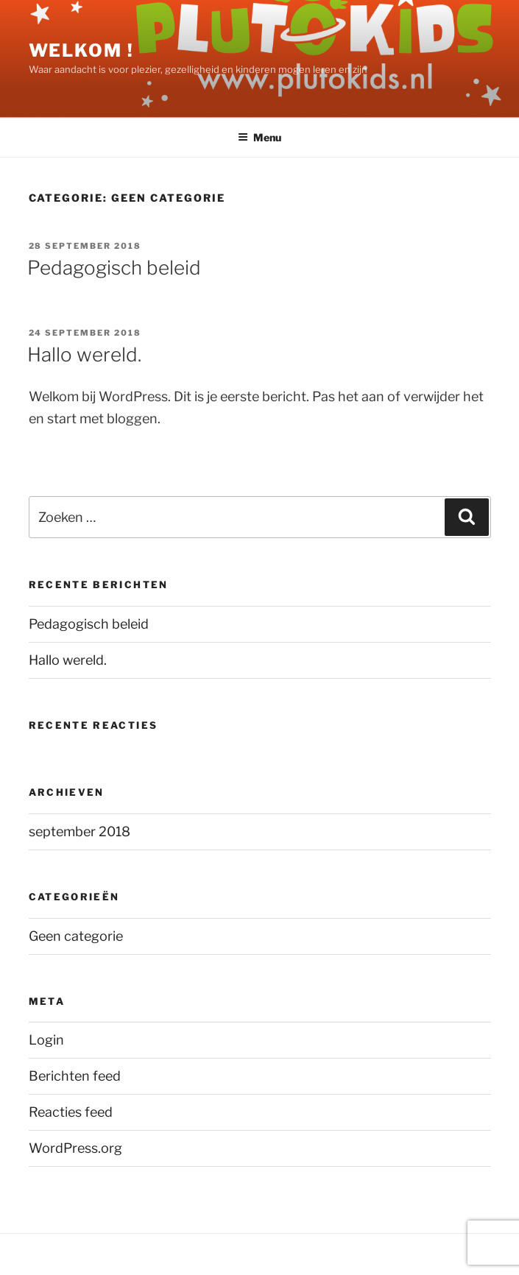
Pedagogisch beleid (114, 267)
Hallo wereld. (84, 354)
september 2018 (79, 831)
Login (46, 1040)
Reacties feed (71, 1112)
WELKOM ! (81, 50)
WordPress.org (75, 1148)
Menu (259, 137)
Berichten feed (75, 1076)
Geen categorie (76, 936)
